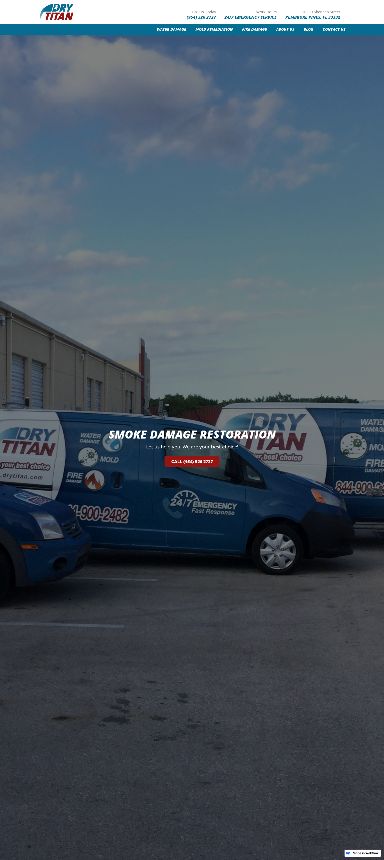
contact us (334, 29)
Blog (308, 29)
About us (285, 29)
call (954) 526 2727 (192, 461)
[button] (166, 29)
